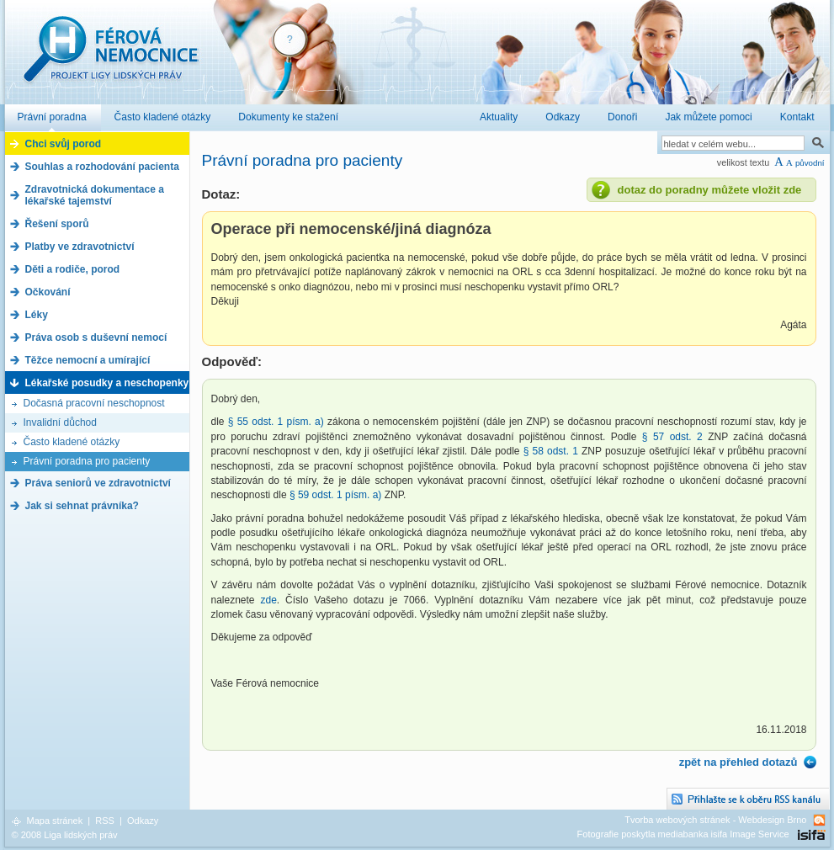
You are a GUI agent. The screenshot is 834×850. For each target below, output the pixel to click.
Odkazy (142, 820)
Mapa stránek (55, 820)
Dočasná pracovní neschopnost (94, 403)
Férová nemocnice (110, 57)
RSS (104, 820)
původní (810, 162)
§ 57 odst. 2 (672, 437)
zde (268, 600)
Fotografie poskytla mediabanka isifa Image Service (683, 834)
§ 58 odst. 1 (550, 451)
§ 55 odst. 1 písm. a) (276, 422)
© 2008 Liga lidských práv (65, 835)
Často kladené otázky (72, 442)
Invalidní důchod (60, 422)
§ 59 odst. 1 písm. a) (337, 495)
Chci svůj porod (63, 144)
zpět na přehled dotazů (738, 762)
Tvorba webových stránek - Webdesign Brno (715, 820)
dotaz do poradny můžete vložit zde (710, 189)
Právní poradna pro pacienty (87, 461)
